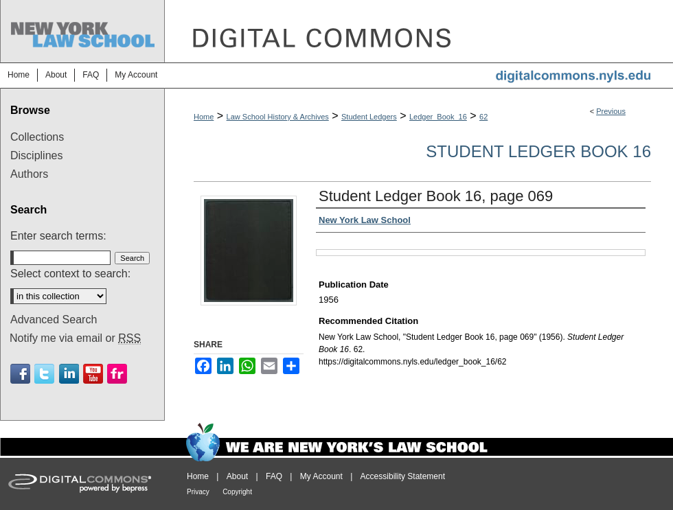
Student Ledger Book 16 (538, 151)
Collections (37, 137)
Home (204, 117)
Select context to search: (70, 273)
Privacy (198, 492)
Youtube (93, 374)
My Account (321, 476)
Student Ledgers (369, 117)
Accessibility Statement (403, 476)
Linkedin (69, 374)
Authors (29, 174)
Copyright (237, 492)
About (237, 476)
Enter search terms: (58, 236)
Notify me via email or (75, 338)
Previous (611, 111)
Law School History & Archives (278, 117)
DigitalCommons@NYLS (419, 31)
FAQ (274, 476)
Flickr (117, 374)
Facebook (20, 374)
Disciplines (36, 155)
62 (483, 117)
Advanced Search (53, 319)
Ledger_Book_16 (438, 117)
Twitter (44, 374)
